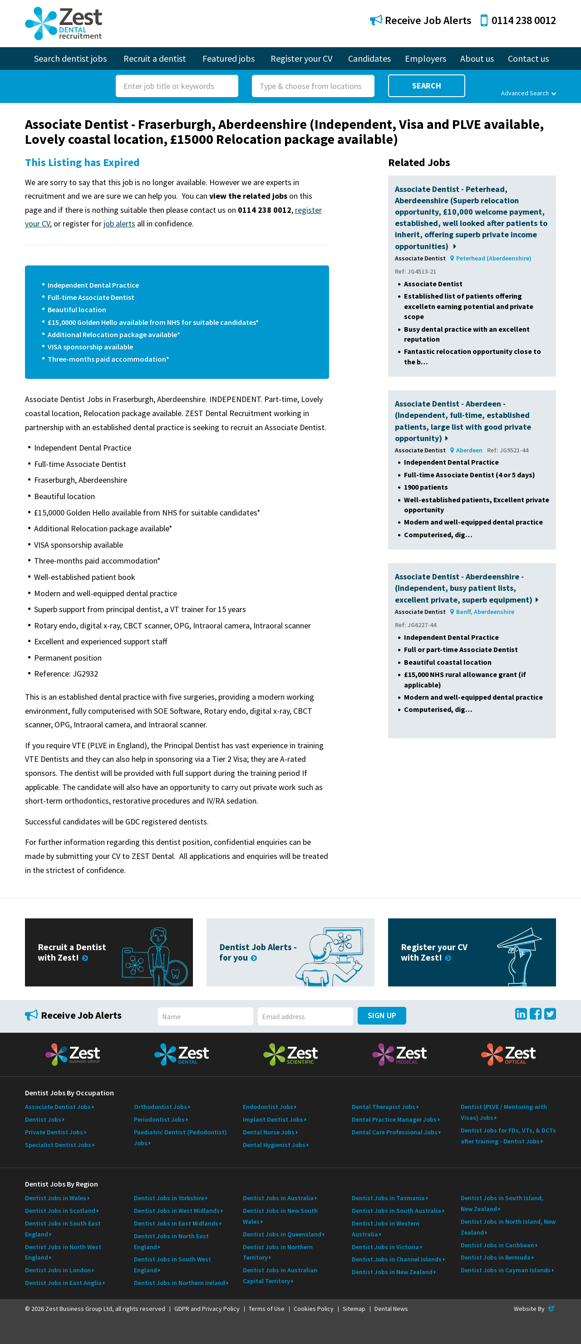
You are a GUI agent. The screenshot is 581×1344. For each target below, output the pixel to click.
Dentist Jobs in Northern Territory (278, 1252)
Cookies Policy (314, 1309)
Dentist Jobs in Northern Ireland (179, 1283)
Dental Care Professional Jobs (395, 1132)
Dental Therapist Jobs (383, 1107)
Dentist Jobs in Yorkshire (169, 1198)
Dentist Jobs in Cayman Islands (506, 1270)
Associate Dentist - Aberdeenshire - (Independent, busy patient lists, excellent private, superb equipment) (466, 587)
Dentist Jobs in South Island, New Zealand (502, 1203)
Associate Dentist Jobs (58, 1107)
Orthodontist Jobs (160, 1107)
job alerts (119, 223)
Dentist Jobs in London (58, 1270)
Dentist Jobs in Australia (278, 1198)
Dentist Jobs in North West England (63, 1252)
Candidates (369, 58)
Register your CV (301, 58)
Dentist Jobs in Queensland (282, 1234)
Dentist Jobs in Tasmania (388, 1198)
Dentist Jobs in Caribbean (497, 1245)
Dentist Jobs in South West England (172, 1264)
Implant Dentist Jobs (273, 1119)
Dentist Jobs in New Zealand (392, 1272)
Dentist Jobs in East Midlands (176, 1223)
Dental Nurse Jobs (269, 1132)
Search (426, 85)
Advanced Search (528, 93)
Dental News (391, 1309)
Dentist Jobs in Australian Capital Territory (280, 1275)
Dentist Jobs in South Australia (396, 1211)
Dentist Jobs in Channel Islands (397, 1259)
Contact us (528, 58)
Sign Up (382, 1015)
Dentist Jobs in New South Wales (280, 1216)
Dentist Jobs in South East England (63, 1228)
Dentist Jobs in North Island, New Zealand (508, 1226)
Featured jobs (228, 58)
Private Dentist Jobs (54, 1132)
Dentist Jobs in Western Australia (385, 1228)
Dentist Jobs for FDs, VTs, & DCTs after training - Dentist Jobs (508, 1135)
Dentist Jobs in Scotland (60, 1211)
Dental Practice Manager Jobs (394, 1119)
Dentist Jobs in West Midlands (177, 1211)
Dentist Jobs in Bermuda (496, 1257)
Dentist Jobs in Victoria (385, 1247)
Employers (425, 58)
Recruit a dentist (154, 58)
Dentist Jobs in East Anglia (63, 1283)
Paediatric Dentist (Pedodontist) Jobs (180, 1137)
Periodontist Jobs (159, 1119)
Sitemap (354, 1309)
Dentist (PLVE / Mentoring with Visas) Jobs (504, 1112)
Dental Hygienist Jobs (274, 1145)
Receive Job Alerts (421, 20)
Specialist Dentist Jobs (58, 1145)
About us (477, 58)
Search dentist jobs (70, 58)
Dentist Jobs (43, 1119)
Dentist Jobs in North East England (171, 1241)
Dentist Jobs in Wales (55, 1198)
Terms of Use (267, 1309)
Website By (535, 1309)
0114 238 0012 (518, 20)
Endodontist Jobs (268, 1107)
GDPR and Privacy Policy (207, 1309)
